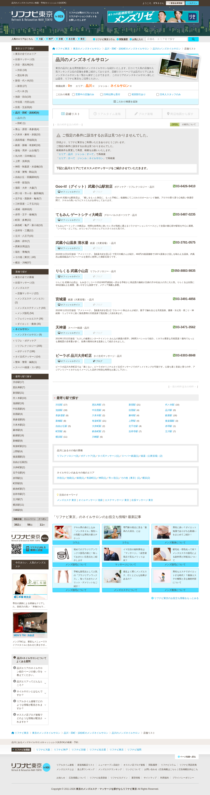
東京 (81, 39)
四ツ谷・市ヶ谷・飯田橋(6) (28, 193)
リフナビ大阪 (43, 749)
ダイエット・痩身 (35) (28, 324)
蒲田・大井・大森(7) (25, 187)
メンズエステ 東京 (66, 500)
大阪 (39, 39)
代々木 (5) (21, 91)
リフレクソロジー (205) (28, 346)
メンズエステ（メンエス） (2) (30, 300)
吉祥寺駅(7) (19, 494)
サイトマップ (150, 778)
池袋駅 (59, 410)
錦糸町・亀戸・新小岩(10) (28, 225)
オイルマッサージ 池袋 (91, 500)
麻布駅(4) (18, 430)
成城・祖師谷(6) (22, 209)
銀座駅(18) (18, 435)
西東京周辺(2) (21, 246)
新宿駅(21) (18, 392)
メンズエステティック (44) (30, 308)
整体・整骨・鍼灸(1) (25, 362)
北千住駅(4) (19, 472)
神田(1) (102, 478)
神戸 (49, 39)
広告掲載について (77, 778)
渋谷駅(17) (18, 382)
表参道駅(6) (19, 419)
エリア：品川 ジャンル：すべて (76, 154)
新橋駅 (59, 420)
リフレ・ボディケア (24, 340)
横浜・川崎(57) (22, 262)
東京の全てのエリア (24, 54)
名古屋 (70, 39)
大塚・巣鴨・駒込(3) (25, 172)
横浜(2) (146, 478)
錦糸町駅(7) (19, 488)
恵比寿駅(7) (19, 387)
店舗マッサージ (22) (26, 293)
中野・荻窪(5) (21, 182)
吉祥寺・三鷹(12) (23, 230)
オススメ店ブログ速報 (134, 765)
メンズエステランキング (110, 769)
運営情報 (135, 778)
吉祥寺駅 (133, 431)
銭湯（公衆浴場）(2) (151, 456)
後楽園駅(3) (19, 456)
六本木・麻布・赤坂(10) (26, 134)
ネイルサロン (21, 329)
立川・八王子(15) (23, 236)
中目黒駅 (96, 410)
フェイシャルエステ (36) (29, 318)
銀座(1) (80, 478)
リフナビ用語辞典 (188, 765)
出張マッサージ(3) (23, 59)
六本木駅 (96, 415)
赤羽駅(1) (18, 478)
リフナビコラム (168, 765)
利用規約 (164, 778)
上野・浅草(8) (21, 161)
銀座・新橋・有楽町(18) (26, 145)
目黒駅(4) (18, 414)
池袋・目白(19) (22, 96)
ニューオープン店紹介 (109, 765)
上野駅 (132, 420)
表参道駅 (60, 415)
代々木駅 (170, 404)
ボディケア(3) (88, 456)
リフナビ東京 (117, 749)
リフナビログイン (119, 778)
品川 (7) (20, 118)
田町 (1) (20, 123)
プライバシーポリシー (183, 778)
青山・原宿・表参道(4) (26, 129)
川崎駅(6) (18, 510)
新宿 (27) (21, 86)
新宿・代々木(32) (23, 80)
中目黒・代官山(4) (23, 102)
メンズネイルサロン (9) (28, 334)
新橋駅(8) (18, 440)
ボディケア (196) (25, 351)
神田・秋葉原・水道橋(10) (28, 166)
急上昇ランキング (86, 769)
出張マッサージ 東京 (142, 500)
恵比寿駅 (96, 404)
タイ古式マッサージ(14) (26, 356)
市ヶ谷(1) (114, 478)
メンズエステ (21, 288)
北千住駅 (133, 426)
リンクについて (133, 769)
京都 (59, 39)
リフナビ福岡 (134, 749)
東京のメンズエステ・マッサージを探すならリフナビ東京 (106, 789)
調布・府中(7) (21, 241)
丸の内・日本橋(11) (24, 156)
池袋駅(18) (18, 403)
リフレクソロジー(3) (68, 456)
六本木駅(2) (19, 424)
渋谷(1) (61, 478)
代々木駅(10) (19, 398)
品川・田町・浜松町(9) (26, 112)
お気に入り (136, 39)
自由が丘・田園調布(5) (26, 177)
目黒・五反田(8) (22, 107)
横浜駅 (59, 436)
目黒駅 (132, 410)
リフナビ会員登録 (98, 778)
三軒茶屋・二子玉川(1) (26, 203)
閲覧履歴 (122, 39)
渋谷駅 (59, 404)
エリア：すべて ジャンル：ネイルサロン (81, 158)
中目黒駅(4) (19, 408)
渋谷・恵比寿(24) (23, 64)
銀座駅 (168, 415)
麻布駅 (132, 415)
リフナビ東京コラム (104, 39)
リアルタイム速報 (65, 765)
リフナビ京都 (79, 749)
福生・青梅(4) (21, 252)
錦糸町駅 (96, 431)
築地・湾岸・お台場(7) (26, 150)
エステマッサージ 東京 (117, 500)
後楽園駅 (170, 420)
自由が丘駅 (61, 426)
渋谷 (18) (21, 70)
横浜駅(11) (18, 504)
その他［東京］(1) (130, 478)
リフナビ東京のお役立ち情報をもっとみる (175, 598)
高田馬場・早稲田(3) (25, 140)
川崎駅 (95, 436)
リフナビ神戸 (61, 749)
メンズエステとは (65, 769)
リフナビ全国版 (21, 749)
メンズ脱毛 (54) (24, 313)
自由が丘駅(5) (20, 462)
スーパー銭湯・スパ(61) (26, 367)
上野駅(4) (18, 451)
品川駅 (168, 410)
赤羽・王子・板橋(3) (25, 214)
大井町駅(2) (19, 467)
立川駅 (168, 431)
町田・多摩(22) (22, 220)
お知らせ (61, 778)
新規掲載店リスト (86, 765)
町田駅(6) (18, 483)
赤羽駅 (168, 426)
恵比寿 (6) (21, 75)
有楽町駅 (96, 420)
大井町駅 (96, 426)
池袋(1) (70, 478)
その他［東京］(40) (24, 257)
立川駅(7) (18, 499)
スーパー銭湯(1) (130, 456)
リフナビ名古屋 (97, 749)
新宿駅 (132, 404)
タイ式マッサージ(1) (108, 456)
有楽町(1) (92, 478)
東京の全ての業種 (23, 277)
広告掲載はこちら (167, 769)
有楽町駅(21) (19, 446)
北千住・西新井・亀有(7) (27, 198)
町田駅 (59, 431)
